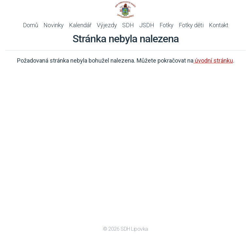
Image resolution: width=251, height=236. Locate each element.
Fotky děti (191, 25)
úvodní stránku (213, 60)
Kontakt (218, 25)
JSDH (146, 25)
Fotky (166, 25)
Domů (30, 25)
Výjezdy (107, 25)
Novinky (53, 25)
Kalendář (80, 25)
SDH (128, 25)
